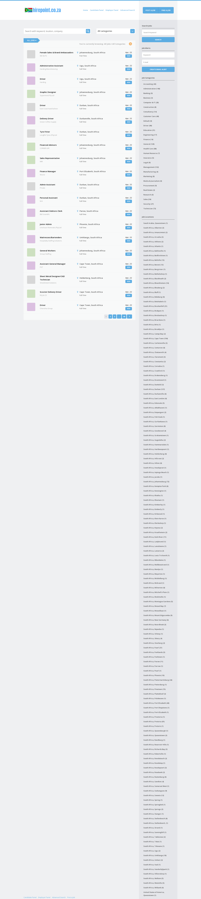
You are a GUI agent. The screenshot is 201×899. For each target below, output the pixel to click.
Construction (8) (149, 107)
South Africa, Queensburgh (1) (155, 731)
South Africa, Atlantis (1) (153, 246)
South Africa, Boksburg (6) (154, 297)
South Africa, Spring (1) (152, 800)
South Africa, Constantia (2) (154, 361)
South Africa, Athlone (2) (153, 241)
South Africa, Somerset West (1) (156, 786)
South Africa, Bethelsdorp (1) (155, 274)
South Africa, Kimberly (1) (153, 509)
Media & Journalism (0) (152, 181)
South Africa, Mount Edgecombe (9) (157, 615)
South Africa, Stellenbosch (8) (155, 818)
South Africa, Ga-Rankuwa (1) (155, 421)
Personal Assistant (49, 197)
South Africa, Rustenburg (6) (154, 777)
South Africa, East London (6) (155, 398)
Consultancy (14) (150, 112)
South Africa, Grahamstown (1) (155, 435)
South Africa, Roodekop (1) (154, 763)
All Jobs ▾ (31, 40)
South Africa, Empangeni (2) (154, 412)
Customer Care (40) (151, 116)
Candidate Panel (97, 10)
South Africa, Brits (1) (152, 324)
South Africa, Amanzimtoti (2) (155, 232)
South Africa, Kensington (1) (154, 491)
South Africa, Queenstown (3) (155, 735)
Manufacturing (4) (150, 172)
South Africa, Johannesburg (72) (156, 481)
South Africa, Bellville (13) (153, 260)
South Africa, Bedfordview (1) (155, 255)
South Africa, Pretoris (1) (153, 726)
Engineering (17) (150, 135)
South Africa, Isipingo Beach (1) (156, 472)
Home (85, 10)
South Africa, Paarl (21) (152, 647)
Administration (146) (151, 88)
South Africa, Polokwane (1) (154, 698)
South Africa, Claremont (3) (154, 357)
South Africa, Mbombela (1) (154, 560)
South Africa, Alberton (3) (153, 228)
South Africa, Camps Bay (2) (154, 334)
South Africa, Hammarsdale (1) (156, 444)
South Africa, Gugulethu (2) (154, 440)
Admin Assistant (47, 184)
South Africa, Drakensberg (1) (155, 375)
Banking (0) (148, 93)
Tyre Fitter (45, 131)
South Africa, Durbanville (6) (154, 394)
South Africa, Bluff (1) (152, 292)
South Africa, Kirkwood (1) (154, 514)
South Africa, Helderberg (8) (155, 454)
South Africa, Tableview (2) (154, 837)
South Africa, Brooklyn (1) (153, 329)
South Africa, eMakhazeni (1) (155, 408)
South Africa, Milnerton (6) (154, 587)
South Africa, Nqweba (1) (153, 629)
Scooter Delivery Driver (51, 292)
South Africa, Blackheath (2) (154, 278)
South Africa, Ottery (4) (152, 638)
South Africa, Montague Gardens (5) (158, 601)
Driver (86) (147, 125)
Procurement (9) (150, 185)
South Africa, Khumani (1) (153, 500)
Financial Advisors (48, 145)
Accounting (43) (149, 84)
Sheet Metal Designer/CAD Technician (52, 278)
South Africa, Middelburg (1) (155, 578)
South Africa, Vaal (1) (151, 864)
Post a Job (71, 897)
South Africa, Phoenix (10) (153, 675)
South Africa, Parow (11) (153, 661)
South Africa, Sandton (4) (153, 781)
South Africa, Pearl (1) (152, 671)
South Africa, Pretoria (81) (154, 721)
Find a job (166, 10)
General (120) (148, 144)
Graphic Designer (48, 92)
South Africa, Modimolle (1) (154, 597)
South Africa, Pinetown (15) (154, 689)
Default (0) (147, 121)
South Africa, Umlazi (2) (153, 860)
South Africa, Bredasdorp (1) (155, 315)
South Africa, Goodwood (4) (154, 431)
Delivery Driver (47, 118)
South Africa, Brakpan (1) (153, 311)
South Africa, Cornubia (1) (153, 366)
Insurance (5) (148, 158)
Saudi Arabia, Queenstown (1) (155, 223)
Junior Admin (46, 224)
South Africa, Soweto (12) (153, 795)
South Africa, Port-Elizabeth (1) (156, 712)
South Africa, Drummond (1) (154, 380)
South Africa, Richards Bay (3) (155, 749)
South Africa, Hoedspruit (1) (154, 468)
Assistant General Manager (53, 264)
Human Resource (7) (151, 153)
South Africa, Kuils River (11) (154, 537)
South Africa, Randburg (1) (154, 740)
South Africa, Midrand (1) (153, 583)
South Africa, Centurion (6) (154, 348)
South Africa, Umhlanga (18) (154, 855)
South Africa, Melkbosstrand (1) (156, 565)
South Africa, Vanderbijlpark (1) (156, 869)
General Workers (48, 250)
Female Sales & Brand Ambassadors (56, 52)
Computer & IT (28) (151, 102)
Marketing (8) (148, 176)
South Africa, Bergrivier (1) (154, 269)
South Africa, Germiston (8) (154, 426)
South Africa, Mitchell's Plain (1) (156, 592)
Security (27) (148, 204)
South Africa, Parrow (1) (153, 666)
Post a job (150, 10)
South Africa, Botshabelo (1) (154, 301)
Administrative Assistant (51, 65)
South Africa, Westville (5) (153, 883)
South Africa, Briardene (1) (154, 320)
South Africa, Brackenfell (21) (155, 306)
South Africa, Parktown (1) (154, 657)
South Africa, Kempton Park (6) (155, 486)
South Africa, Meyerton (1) (154, 574)
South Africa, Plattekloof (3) (154, 694)
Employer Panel (112, 10)
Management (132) (151, 167)
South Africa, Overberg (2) (154, 643)
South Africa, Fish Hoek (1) (154, 417)
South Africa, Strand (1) (153, 828)
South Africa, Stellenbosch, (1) (155, 823)
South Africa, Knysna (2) (153, 528)
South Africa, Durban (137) (154, 389)
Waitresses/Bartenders (51, 237)
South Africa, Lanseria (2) (153, 551)
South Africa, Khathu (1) (153, 495)
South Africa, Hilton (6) (152, 463)
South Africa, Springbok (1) (154, 804)
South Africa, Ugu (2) (151, 851)
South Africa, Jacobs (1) (152, 477)
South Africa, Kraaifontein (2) (155, 532)
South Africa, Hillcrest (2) (153, 458)
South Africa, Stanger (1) (153, 814)
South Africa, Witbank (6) (153, 887)
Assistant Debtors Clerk (51, 211)
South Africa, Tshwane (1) (153, 846)
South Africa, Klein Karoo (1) (154, 518)
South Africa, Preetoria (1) (154, 717)
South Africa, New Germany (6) (156, 620)
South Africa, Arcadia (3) (153, 237)
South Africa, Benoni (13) (153, 265)
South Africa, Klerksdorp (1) (154, 523)
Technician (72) (149, 208)
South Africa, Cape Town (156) (155, 338)
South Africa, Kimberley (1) (154, 504)
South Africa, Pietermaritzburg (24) (157, 680)
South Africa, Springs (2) (153, 809)
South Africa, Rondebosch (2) (155, 758)
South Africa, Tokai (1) (152, 841)
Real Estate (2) (149, 190)
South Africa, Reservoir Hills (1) (156, 744)
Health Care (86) (150, 148)
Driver (43, 79)
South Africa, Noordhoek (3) (154, 624)
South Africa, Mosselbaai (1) (154, 611)
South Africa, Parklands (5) (154, 652)
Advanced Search (127, 10)
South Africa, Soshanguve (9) (155, 791)
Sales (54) (147, 199)
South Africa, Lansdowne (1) (154, 546)
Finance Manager (48, 171)
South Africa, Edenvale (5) (153, 403)
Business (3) (148, 98)
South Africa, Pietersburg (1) (155, 684)
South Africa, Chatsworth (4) (154, 352)
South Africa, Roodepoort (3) (155, 768)
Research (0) (148, 195)
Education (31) (149, 130)
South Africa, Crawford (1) (154, 371)
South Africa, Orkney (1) (153, 634)
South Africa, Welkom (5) (153, 878)
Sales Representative (50, 158)
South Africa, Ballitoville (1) (154, 251)
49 (124, 316)
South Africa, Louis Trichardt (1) (156, 555)
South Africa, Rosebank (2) (154, 772)
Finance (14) (148, 139)
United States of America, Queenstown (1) (153, 893)
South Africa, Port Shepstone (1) (156, 708)
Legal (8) (146, 162)
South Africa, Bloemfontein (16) (156, 283)
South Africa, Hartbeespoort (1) (156, 449)
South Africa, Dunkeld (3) (153, 384)
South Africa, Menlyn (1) (153, 569)
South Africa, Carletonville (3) (155, 343)
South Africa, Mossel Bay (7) (154, 606)
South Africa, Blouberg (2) (153, 288)
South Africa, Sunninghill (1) (154, 832)
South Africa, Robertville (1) (154, 754)
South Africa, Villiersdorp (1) (155, 874)
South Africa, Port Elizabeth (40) (156, 703)
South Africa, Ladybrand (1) (154, 541)
